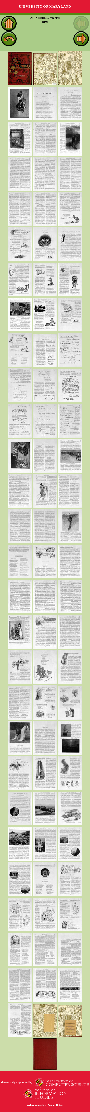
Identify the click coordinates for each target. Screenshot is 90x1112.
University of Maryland (45, 6)
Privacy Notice (55, 1105)
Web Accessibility (36, 1105)
